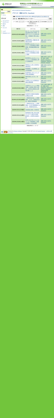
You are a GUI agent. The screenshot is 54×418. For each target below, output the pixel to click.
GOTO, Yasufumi (45, 60)
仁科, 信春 (44, 84)
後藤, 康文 (44, 33)
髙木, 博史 (46, 58)
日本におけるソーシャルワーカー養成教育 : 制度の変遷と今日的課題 (32, 121)
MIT (34, 131)
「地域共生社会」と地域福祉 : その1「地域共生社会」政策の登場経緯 (32, 99)
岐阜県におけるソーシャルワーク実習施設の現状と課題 (32, 52)
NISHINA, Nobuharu (46, 87)
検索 (2, 9)
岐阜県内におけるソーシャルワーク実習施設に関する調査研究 (32, 59)
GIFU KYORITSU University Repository (21, 10)
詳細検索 (2, 12)
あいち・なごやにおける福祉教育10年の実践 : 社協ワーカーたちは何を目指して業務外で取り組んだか (32, 34)
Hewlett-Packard (41, 131)
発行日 (4, 23)
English (52, 6)
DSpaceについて (6, 33)
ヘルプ (4, 31)
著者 (4, 25)
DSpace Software (18, 131)
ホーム (4, 14)
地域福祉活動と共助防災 (32, 109)
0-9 (17, 16)
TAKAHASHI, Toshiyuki (44, 91)
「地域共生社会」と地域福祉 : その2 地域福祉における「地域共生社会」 (32, 105)
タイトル (5, 27)
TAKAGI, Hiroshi (45, 62)
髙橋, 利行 (46, 86)
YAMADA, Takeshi (46, 61)
